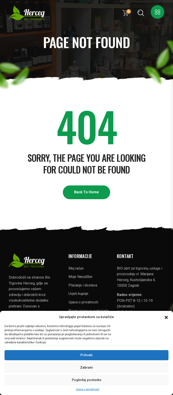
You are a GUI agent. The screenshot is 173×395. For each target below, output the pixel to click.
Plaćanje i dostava (82, 285)
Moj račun (76, 268)
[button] (166, 317)
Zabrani (86, 367)
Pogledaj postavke (86, 380)
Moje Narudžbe (80, 277)
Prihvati (86, 355)
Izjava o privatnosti (87, 389)
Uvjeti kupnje (78, 293)
